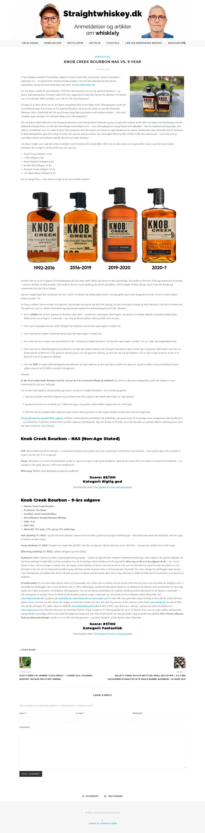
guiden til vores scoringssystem (115, 487)
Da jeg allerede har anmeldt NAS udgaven (42, 418)
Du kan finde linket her (83, 85)
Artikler (94, 42)
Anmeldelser (52, 42)
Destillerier (75, 42)
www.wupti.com (100, 598)
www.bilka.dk (65, 598)
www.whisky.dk (157, 602)
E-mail (80, 713)
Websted (137, 713)
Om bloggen (30, 42)
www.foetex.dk (80, 598)
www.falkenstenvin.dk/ (32, 598)
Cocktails (112, 42)
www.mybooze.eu (30, 610)
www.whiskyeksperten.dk (85, 606)
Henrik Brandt (29, 649)
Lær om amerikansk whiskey (143, 42)
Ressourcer (175, 42)
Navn (23, 713)
